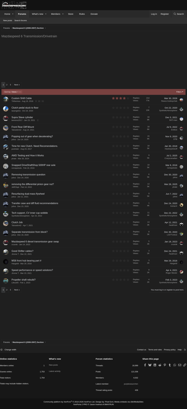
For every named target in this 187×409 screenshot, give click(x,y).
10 (40, 102)
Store (70, 14)
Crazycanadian (170, 159)
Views (12, 92)
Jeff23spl (16, 188)
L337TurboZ (171, 235)
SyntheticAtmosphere (167, 111)
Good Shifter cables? (23, 252)
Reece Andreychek (168, 102)
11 (43, 102)
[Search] (179, 14)
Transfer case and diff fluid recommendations (35, 204)
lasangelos (16, 111)
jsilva (14, 140)
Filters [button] (178, 92)
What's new (37, 14)
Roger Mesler (170, 274)
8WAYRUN (108, 406)
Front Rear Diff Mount (23, 127)
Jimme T (16, 255)
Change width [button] (12, 351)
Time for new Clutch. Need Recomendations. (35, 147)
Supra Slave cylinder (23, 118)
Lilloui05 (15, 283)
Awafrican (172, 226)
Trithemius (16, 102)
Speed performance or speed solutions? (33, 271)
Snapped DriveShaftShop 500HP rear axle (34, 166)
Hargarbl (16, 264)
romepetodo (17, 169)
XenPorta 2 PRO (81, 406)
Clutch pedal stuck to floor (25, 108)
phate (14, 159)
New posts (7, 20)
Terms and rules (153, 351)
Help (178, 351)
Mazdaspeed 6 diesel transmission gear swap (36, 242)
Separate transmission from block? (30, 232)
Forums (22, 14)
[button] (13, 14)
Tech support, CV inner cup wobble (30, 213)
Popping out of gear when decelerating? (33, 137)
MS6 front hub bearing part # (27, 261)
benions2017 (17, 121)
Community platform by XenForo (71, 403)
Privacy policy (168, 351)
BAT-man (172, 121)
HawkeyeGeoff (170, 149)
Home (7, 14)
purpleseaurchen (130, 385)
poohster (16, 150)
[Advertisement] (90, 61)
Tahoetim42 (17, 130)
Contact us (140, 351)
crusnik (15, 245)
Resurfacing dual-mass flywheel (28, 194)
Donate (94, 14)
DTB (174, 140)
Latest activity (55, 370)
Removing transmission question (29, 175)
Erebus (173, 130)
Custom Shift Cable (22, 99)
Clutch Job (17, 223)
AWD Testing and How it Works (28, 156)
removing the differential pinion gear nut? (33, 185)
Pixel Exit (107, 403)
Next (17, 85)
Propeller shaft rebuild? (24, 280)
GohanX (172, 207)
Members (55, 14)
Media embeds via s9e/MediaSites (126, 403)
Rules (82, 14)
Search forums (20, 20)
